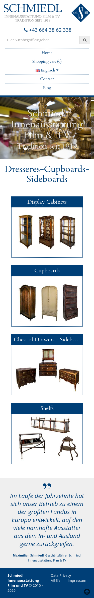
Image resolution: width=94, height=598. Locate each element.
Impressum (77, 580)
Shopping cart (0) (47, 61)
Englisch (47, 70)
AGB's (55, 580)
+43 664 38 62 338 (47, 29)
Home (47, 52)
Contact (47, 79)
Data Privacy (61, 575)
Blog (47, 87)
